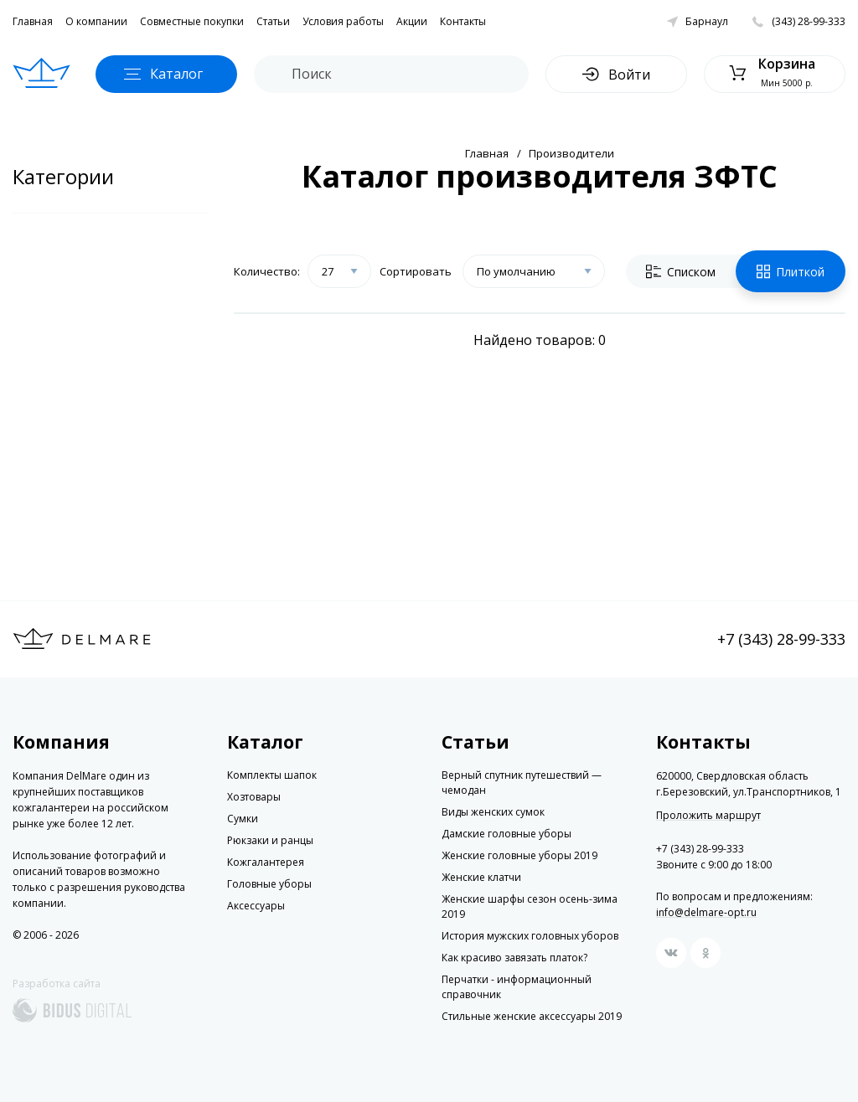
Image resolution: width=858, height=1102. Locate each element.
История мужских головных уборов (530, 936)
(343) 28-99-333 (808, 21)
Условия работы (343, 21)
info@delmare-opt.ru (706, 912)
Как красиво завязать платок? (514, 957)
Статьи (273, 21)
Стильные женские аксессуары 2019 (532, 1016)
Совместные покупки (192, 21)
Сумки (242, 818)
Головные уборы (269, 884)
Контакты (463, 21)
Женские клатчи (481, 877)
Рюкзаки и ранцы (270, 840)
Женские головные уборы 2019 (519, 855)
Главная (33, 21)
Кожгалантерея (265, 862)
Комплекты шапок (272, 775)
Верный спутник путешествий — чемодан (522, 782)
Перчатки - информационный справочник (517, 987)
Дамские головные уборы (506, 833)
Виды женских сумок (493, 812)
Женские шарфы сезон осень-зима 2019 (530, 906)
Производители (571, 153)
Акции (411, 21)
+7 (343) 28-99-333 (781, 639)
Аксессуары (256, 906)
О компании (96, 21)
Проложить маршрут (708, 815)
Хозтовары (254, 797)
